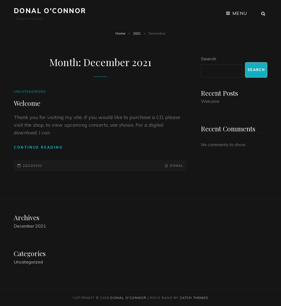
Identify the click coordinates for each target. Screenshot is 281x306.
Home (120, 33)
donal (176, 165)
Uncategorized (30, 91)
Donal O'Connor (50, 11)
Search (208, 58)
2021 (137, 33)
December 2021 (30, 226)
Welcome (27, 103)
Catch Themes (194, 298)
